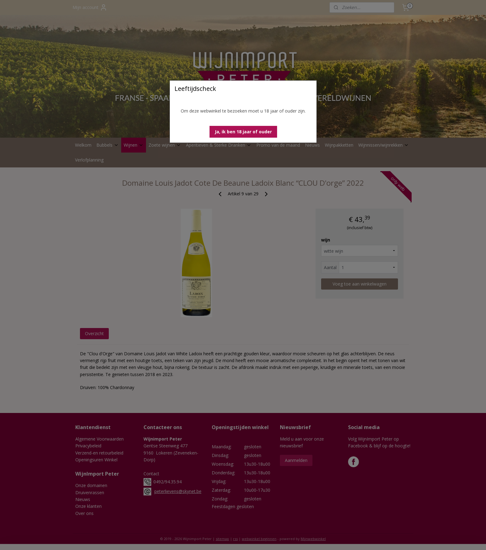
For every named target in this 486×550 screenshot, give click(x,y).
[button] (243, 132)
